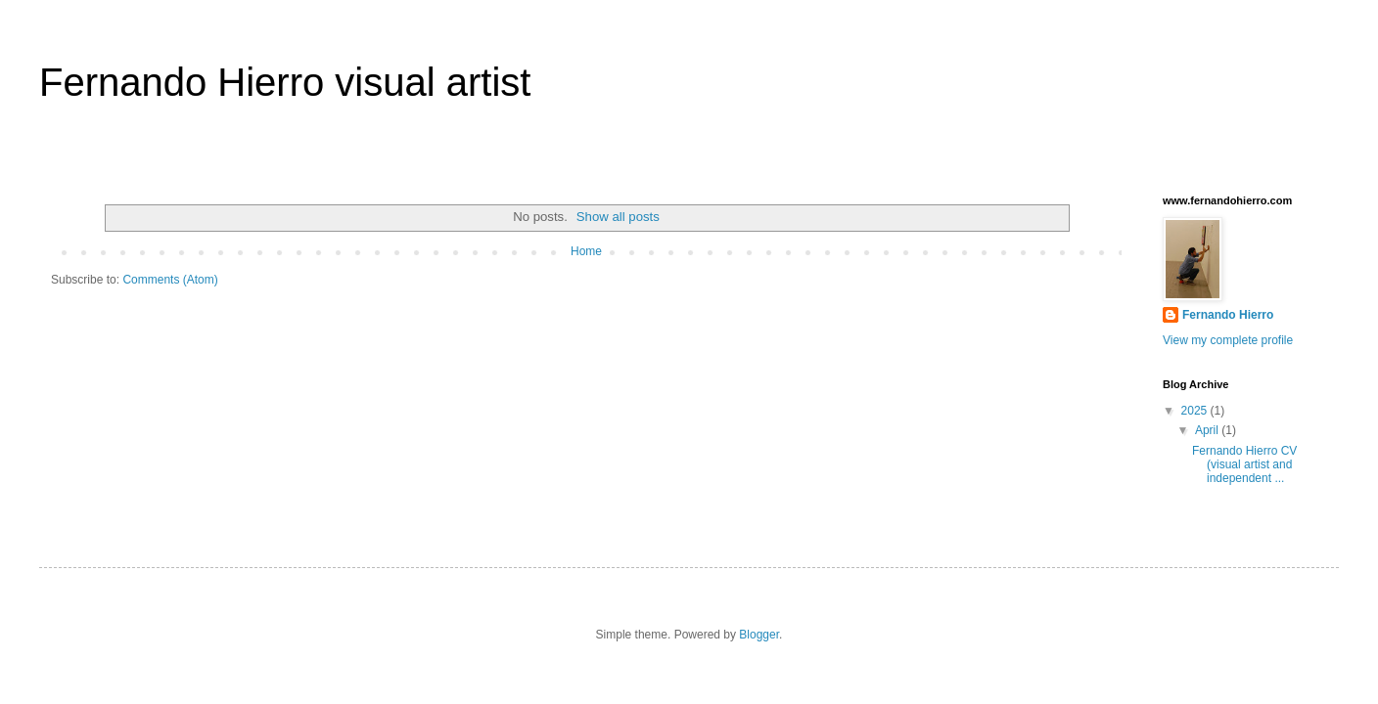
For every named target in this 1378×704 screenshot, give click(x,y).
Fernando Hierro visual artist (284, 82)
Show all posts (618, 216)
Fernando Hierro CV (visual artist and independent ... (1244, 465)
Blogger (759, 634)
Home (586, 251)
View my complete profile (1228, 340)
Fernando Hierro (1227, 315)
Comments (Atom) (169, 279)
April (1208, 430)
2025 (1196, 411)
